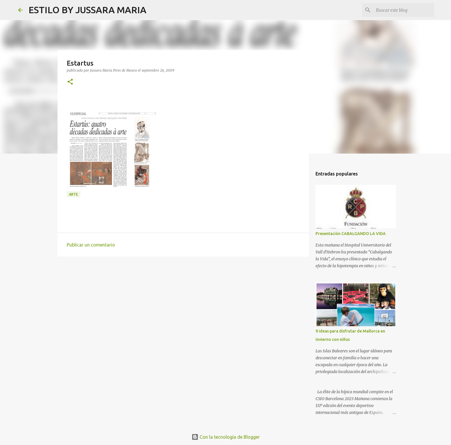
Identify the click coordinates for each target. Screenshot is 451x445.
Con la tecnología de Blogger (226, 437)
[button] (70, 82)
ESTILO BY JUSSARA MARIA (87, 10)
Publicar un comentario (91, 244)
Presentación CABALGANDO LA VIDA (351, 233)
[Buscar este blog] (404, 10)
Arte (73, 194)
